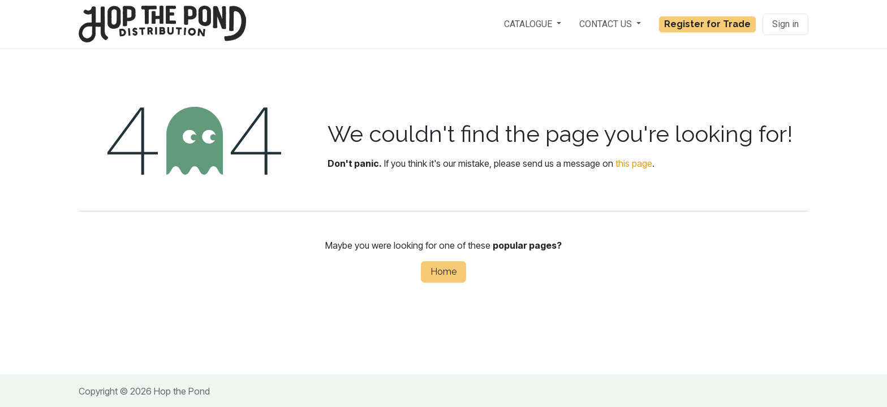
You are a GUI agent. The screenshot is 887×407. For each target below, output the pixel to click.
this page (633, 163)
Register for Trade (707, 24)
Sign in (785, 24)
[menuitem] (532, 24)
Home (443, 271)
